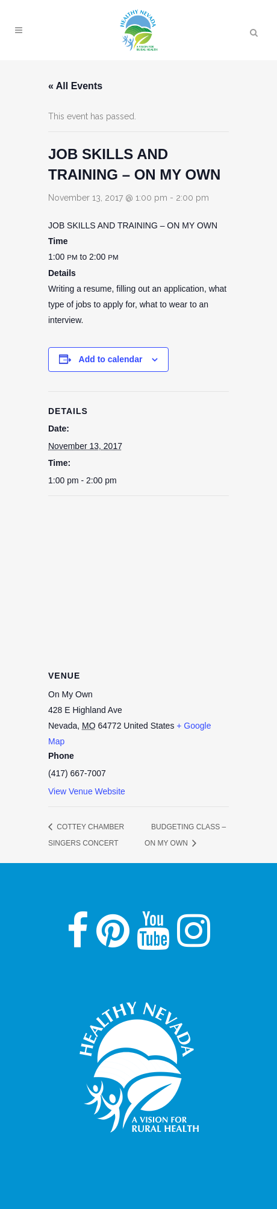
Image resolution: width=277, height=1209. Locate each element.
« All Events (75, 86)
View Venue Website (86, 791)
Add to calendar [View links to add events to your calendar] (111, 359)
